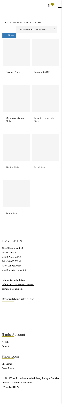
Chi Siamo (7, 364)
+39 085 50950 (13, 261)
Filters (9, 35)
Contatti (5, 346)
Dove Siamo (8, 368)
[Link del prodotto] (16, 52)
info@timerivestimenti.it (14, 270)
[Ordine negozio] (36, 29)
